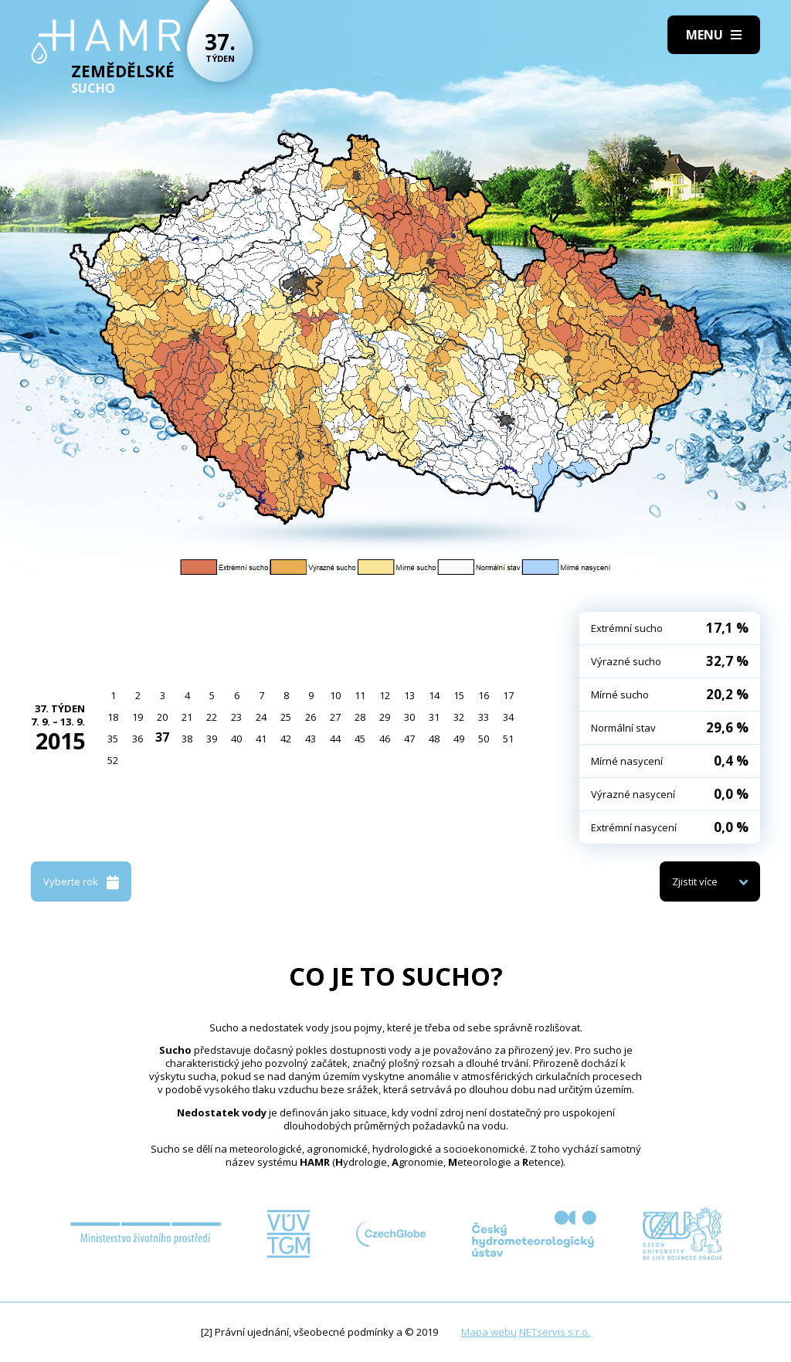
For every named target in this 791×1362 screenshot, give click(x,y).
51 (508, 739)
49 (458, 739)
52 (112, 760)
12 (384, 695)
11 (360, 695)
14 (434, 695)
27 (335, 717)
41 (261, 739)
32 (458, 717)
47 (409, 739)
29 (384, 717)
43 (310, 739)
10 (335, 695)
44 (335, 739)
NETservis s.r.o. (554, 1332)
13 (409, 695)
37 (162, 737)
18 (112, 717)
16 (483, 695)
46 (384, 739)
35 (112, 739)
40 (236, 739)
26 (310, 717)
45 (360, 739)
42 (285, 739)
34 (508, 717)
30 (409, 717)
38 (187, 739)
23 (236, 717)
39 (211, 739)
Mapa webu (489, 1332)
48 (434, 739)
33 (483, 717)
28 (360, 717)
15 (458, 695)
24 (261, 717)
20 (162, 717)
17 (508, 695)
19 (137, 717)
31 (434, 717)
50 (483, 739)
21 (187, 717)
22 (211, 717)
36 (137, 739)
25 (285, 717)
